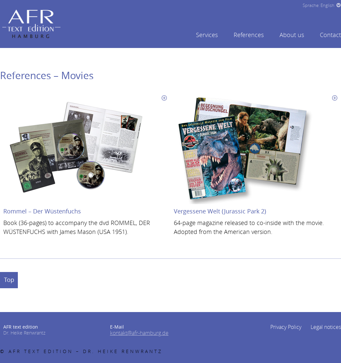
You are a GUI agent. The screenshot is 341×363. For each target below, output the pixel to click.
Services (207, 35)
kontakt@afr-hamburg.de (135, 332)
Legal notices (327, 326)
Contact (330, 35)
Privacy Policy (291, 326)
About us (292, 35)
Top (12, 279)
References (249, 35)
